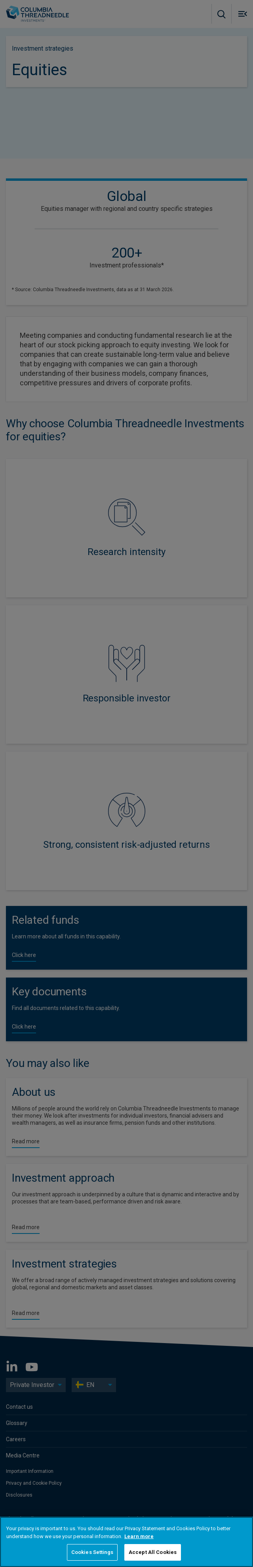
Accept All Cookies (153, 1552)
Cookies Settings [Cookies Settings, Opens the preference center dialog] (92, 1552)
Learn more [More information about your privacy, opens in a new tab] (139, 1536)
